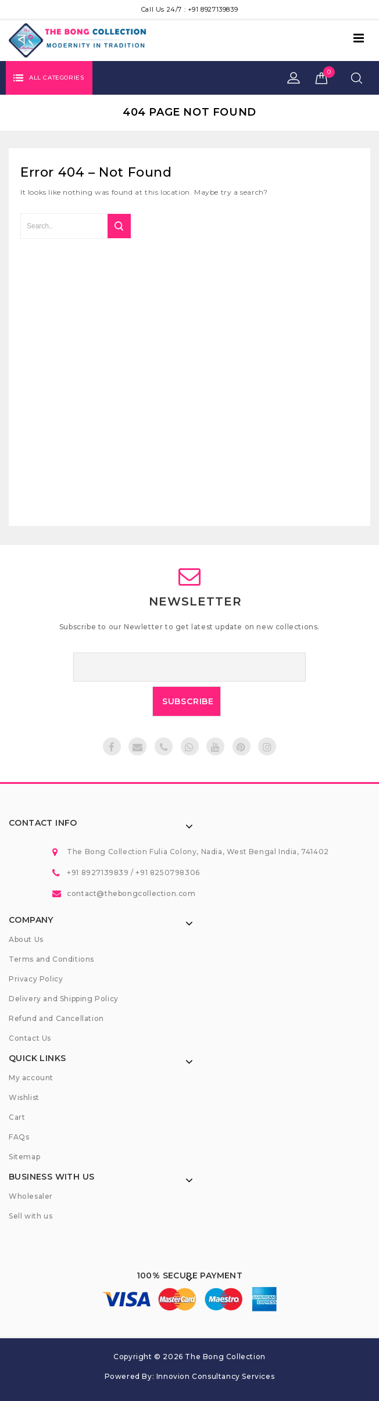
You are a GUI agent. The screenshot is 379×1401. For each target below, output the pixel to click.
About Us (26, 939)
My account (31, 1077)
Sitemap (24, 1156)
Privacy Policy (36, 978)
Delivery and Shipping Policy (64, 998)
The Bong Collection (225, 1356)
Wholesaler (31, 1196)
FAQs (19, 1137)
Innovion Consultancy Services (215, 1376)
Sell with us (30, 1216)
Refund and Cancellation (56, 1018)
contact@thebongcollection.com (131, 893)
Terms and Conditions (51, 959)
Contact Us (30, 1038)
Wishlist (24, 1097)
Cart (17, 1117)
